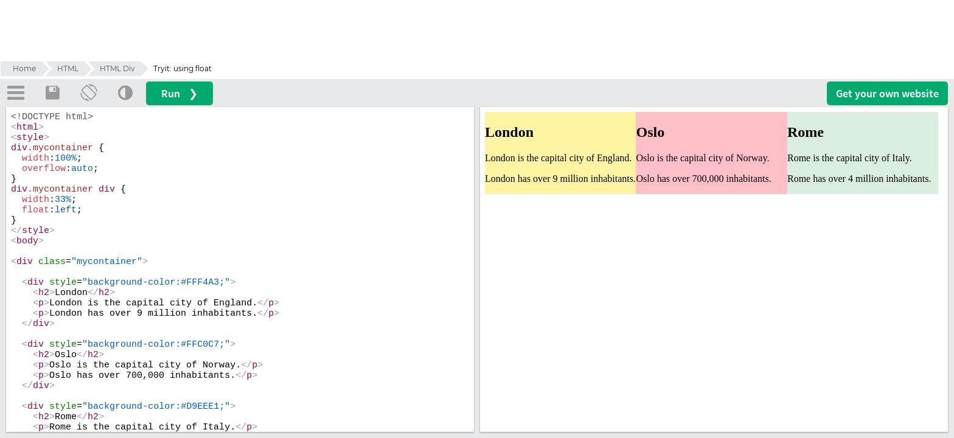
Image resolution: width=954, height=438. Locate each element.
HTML (67, 68)
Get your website (887, 93)
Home (24, 68)
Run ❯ (179, 93)
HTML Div (117, 68)
